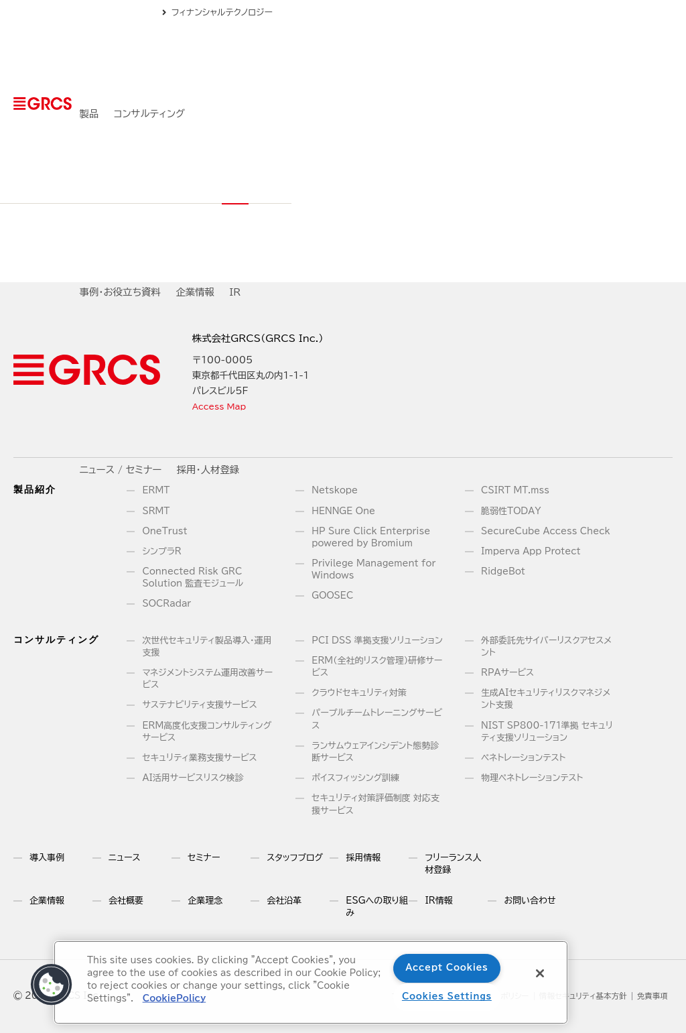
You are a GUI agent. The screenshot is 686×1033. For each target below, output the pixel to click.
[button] (51, 984)
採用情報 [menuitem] (363, 857)
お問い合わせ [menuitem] (529, 900)
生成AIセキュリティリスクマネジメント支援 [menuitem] (545, 698)
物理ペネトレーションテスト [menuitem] (532, 778)
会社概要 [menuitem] (126, 900)
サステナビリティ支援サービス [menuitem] (200, 705)
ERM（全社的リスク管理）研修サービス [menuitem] (377, 666)
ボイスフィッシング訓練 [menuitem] (355, 778)
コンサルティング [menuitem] (278, 55)
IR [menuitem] (484, 55)
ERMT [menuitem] (156, 490)
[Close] (540, 973)
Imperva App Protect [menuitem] (531, 551)
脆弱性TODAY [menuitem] (511, 511)
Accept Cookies (446, 967)
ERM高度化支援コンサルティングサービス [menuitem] (207, 731)
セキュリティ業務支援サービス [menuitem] (200, 757)
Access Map (222, 406)
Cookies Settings (447, 996)
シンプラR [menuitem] (162, 551)
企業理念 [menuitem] (205, 900)
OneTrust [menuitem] (165, 531)
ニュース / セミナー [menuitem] (546, 55)
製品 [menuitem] (218, 55)
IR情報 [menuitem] (438, 900)
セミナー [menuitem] (204, 857)
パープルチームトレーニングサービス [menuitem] (377, 719)
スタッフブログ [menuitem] (295, 857)
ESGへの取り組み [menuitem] (376, 906)
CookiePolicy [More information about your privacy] (174, 998)
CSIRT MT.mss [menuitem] (515, 490)
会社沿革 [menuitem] (284, 900)
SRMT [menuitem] (156, 511)
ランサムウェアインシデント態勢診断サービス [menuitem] (375, 751)
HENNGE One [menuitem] (343, 511)
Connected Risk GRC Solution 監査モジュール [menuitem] (193, 577)
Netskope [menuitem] (335, 490)
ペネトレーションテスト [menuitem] (523, 757)
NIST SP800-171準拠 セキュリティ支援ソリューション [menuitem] (547, 731)
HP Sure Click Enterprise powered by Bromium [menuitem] (371, 537)
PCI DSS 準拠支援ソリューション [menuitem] (377, 640)
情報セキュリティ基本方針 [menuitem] (573, 996)
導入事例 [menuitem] (46, 857)
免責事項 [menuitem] (650, 996)
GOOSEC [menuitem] (332, 595)
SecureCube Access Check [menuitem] (545, 531)
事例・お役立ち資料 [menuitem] (369, 55)
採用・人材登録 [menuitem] (633, 55)
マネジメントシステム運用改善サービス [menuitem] (208, 678)
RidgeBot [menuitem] (503, 571)
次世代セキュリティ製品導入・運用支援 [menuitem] (207, 646)
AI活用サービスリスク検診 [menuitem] (193, 778)
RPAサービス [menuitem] (507, 672)
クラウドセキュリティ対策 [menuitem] (359, 692)
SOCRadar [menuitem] (167, 603)
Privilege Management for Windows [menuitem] (373, 569)
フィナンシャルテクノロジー (612, 12)
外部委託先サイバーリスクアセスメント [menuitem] (546, 646)
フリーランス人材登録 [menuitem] (453, 863)
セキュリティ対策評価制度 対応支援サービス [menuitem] (375, 804)
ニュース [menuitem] (124, 857)
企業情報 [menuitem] (444, 55)
